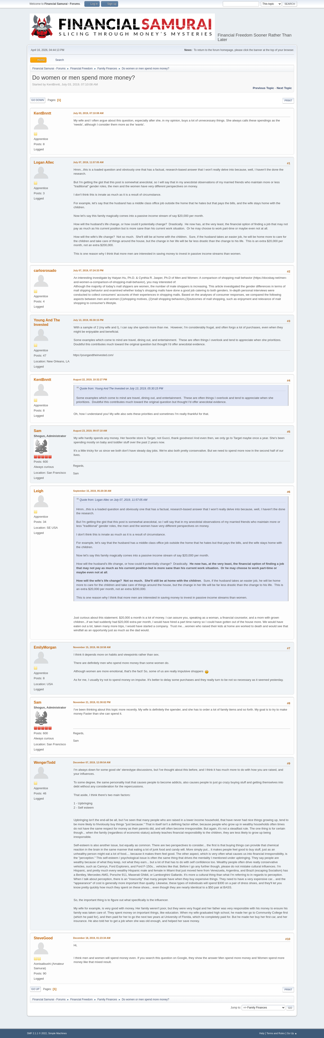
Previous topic (263, 88)
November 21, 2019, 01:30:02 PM (91, 702)
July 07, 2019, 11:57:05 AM (88, 162)
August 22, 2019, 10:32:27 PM (90, 379)
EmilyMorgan (45, 647)
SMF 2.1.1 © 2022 (37, 1033)
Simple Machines (57, 1033)
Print (288, 100)
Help (261, 1033)
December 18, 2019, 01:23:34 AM (91, 938)
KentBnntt (42, 113)
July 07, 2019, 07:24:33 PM (88, 270)
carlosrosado (45, 270)
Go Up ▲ (292, 1033)
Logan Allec (44, 162)
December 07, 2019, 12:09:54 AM (91, 762)
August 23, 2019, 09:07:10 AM (90, 430)
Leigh (38, 491)
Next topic (284, 88)
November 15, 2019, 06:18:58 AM (91, 647)
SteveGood (43, 938)
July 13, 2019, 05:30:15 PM (88, 320)
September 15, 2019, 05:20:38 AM (92, 490)
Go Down (37, 100)
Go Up (35, 989)
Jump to (235, 1007)
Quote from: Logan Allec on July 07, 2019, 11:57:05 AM (113, 499)
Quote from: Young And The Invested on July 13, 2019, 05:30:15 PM (121, 388)
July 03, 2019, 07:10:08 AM (88, 113)
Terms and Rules (276, 1033)
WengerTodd (44, 762)
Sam (37, 431)
